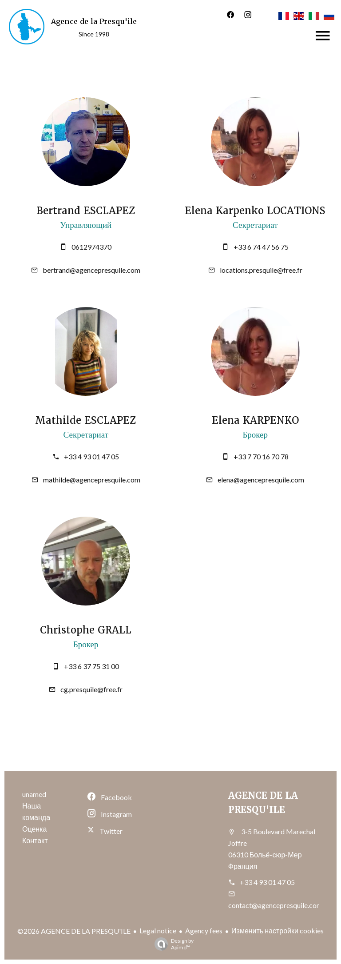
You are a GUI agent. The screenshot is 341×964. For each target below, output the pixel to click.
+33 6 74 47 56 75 (261, 247)
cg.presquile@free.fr (91, 689)
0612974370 (91, 247)
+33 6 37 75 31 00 (91, 666)
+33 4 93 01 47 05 (91, 456)
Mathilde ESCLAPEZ (85, 420)
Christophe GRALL (85, 630)
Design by (172, 944)
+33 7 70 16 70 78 (261, 456)
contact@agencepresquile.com (275, 905)
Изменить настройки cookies (277, 930)
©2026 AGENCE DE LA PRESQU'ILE (74, 931)
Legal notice (157, 930)
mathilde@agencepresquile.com (91, 479)
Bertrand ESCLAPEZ (85, 210)
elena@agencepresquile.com (261, 479)
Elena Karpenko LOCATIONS (255, 210)
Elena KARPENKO (255, 420)
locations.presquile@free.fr (261, 270)
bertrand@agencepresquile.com (91, 270)
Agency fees (203, 930)
